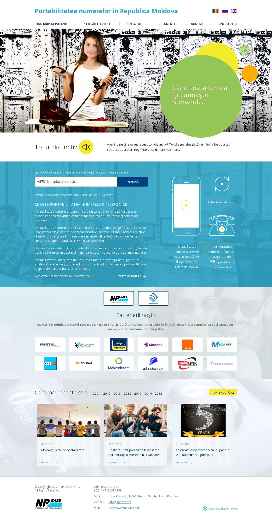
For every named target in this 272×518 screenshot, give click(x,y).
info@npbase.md (120, 502)
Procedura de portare (51, 24)
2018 (117, 393)
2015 (138, 393)
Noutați (197, 24)
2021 (96, 393)
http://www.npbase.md (124, 508)
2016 (127, 393)
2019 (107, 393)
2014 (148, 393)
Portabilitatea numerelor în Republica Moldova (106, 11)
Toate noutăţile (223, 392)
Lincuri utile (227, 24)
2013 (158, 393)
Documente (167, 24)
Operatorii (135, 24)
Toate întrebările (129, 276)
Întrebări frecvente (97, 24)
